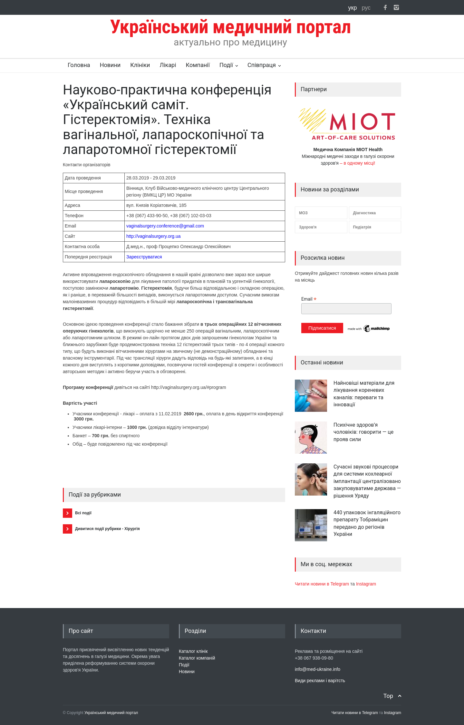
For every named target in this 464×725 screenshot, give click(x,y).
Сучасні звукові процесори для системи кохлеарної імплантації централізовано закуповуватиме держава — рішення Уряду (367, 481)
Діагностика (364, 213)
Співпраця (261, 65)
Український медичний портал (111, 712)
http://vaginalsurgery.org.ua (153, 236)
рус (366, 8)
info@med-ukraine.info (317, 669)
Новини (110, 65)
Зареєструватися (144, 256)
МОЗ (303, 213)
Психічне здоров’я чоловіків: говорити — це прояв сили (363, 432)
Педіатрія (362, 227)
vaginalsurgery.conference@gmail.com (165, 225)
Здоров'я (307, 227)
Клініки (140, 65)
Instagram (366, 583)
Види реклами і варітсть (320, 680)
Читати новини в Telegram (322, 583)
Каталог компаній (197, 658)
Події (226, 65)
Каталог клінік (193, 651)
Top (388, 695)
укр (353, 8)
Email (308, 299)
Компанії (198, 65)
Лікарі (168, 65)
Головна (79, 65)
